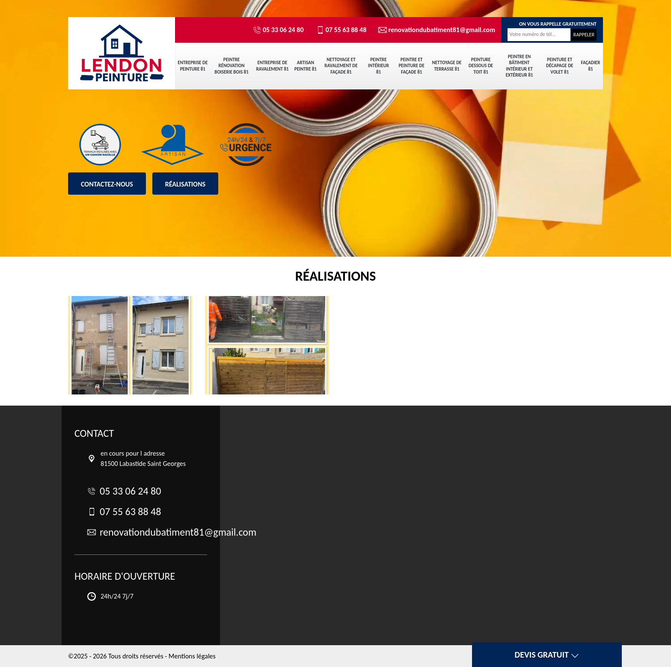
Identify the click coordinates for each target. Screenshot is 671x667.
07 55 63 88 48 (341, 30)
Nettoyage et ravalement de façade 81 (340, 66)
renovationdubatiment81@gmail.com (433, 30)
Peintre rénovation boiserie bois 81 (231, 66)
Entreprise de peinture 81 (193, 65)
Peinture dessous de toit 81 (481, 66)
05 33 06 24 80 (278, 30)
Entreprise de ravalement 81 (272, 65)
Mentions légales (192, 656)
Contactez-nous (107, 184)
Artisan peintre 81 (305, 65)
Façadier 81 (590, 65)
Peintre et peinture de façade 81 (411, 66)
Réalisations (185, 184)
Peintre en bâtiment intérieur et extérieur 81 (519, 66)
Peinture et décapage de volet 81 (559, 66)
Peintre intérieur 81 (378, 66)
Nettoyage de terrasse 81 (447, 65)
